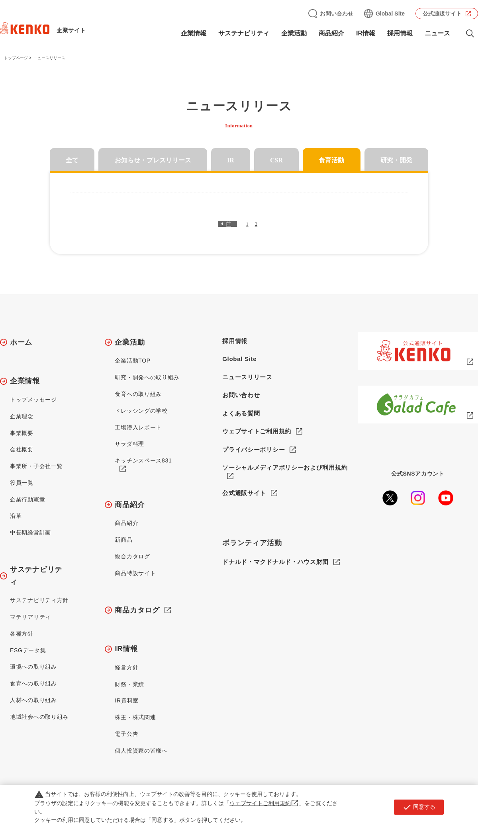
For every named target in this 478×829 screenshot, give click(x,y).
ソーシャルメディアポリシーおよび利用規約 (284, 467)
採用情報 (400, 33)
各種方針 (21, 633)
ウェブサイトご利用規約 (256, 431)
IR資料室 (127, 700)
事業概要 (21, 433)
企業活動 (294, 33)
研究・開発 (396, 160)
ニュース (437, 33)
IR (230, 160)
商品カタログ (137, 610)
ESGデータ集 (28, 650)
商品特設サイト (135, 573)
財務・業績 (129, 684)
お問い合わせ (336, 13)
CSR (276, 160)
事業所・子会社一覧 (36, 466)
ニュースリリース (247, 377)
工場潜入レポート (138, 427)
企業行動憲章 (27, 499)
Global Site (390, 13)
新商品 (123, 539)
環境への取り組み (33, 666)
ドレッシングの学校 (141, 411)
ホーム (21, 342)
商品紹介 (331, 33)
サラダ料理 (129, 444)
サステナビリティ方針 (39, 600)
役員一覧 (21, 483)
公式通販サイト (442, 13)
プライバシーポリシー (253, 449)
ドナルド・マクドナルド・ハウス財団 (275, 561)
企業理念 (21, 416)
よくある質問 (241, 413)
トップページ (16, 58)
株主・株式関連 (135, 717)
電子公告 (126, 734)
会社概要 (21, 449)
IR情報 (365, 33)
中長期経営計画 (30, 532)
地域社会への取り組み (39, 717)
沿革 (16, 516)
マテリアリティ (30, 617)
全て (72, 160)
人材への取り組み (33, 700)
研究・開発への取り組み (147, 377)
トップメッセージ (33, 399)
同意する (418, 807)
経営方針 (126, 667)
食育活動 (331, 160)
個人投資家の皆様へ (141, 750)
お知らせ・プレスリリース (153, 160)
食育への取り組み (33, 683)
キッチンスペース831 (143, 460)
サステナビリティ (243, 33)
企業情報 (193, 33)
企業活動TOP (132, 360)
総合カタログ (132, 556)
